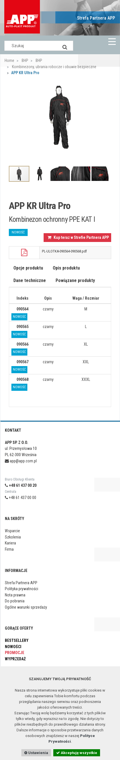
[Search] (64, 46)
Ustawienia (36, 753)
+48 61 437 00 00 (20, 497)
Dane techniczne (29, 280)
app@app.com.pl (21, 461)
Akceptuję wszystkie (76, 753)
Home (9, 60)
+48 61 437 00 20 (20, 485)
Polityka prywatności (21, 588)
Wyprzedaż (15, 659)
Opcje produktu (28, 268)
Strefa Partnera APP (96, 18)
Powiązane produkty (75, 280)
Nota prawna (15, 595)
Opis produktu (66, 268)
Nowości (13, 646)
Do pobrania (15, 601)
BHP (24, 60)
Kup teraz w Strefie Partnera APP (78, 237)
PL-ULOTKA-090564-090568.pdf (64, 251)
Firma (9, 549)
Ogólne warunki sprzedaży (26, 607)
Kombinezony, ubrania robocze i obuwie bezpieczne (53, 66)
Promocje (14, 652)
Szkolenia (13, 537)
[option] (60, 117)
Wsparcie (12, 531)
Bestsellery (17, 640)
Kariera (10, 543)
